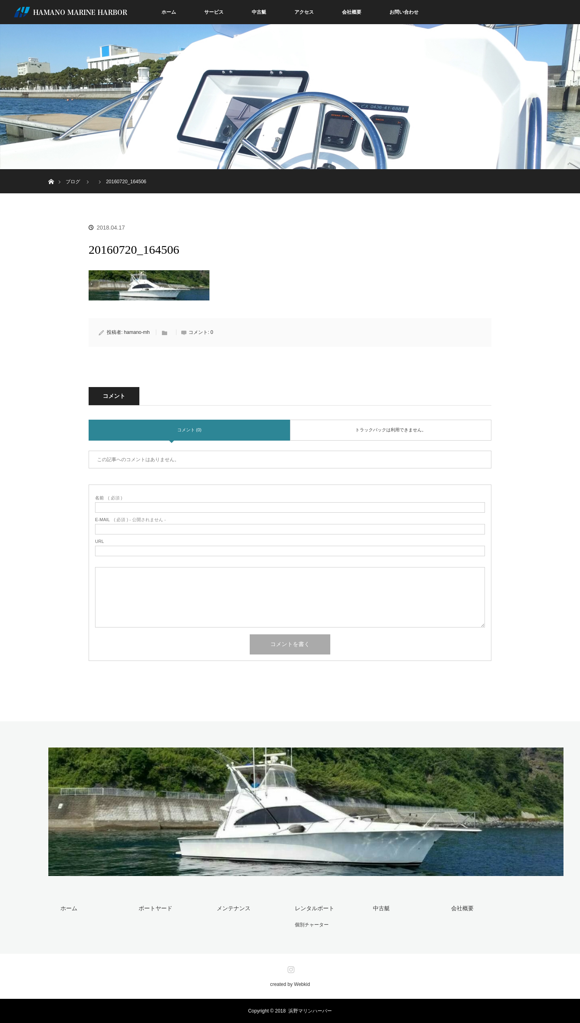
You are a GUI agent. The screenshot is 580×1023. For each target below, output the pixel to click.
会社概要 (351, 12)
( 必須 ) (108, 498)
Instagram (290, 968)
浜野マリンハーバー (310, 1011)
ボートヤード (155, 908)
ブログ (73, 181)
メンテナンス (234, 908)
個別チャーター (312, 925)
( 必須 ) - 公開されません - (130, 520)
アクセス (304, 12)
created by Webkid (290, 984)
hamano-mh (137, 332)
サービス (214, 12)
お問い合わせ (403, 12)
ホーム (169, 12)
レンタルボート (314, 908)
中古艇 (259, 12)
